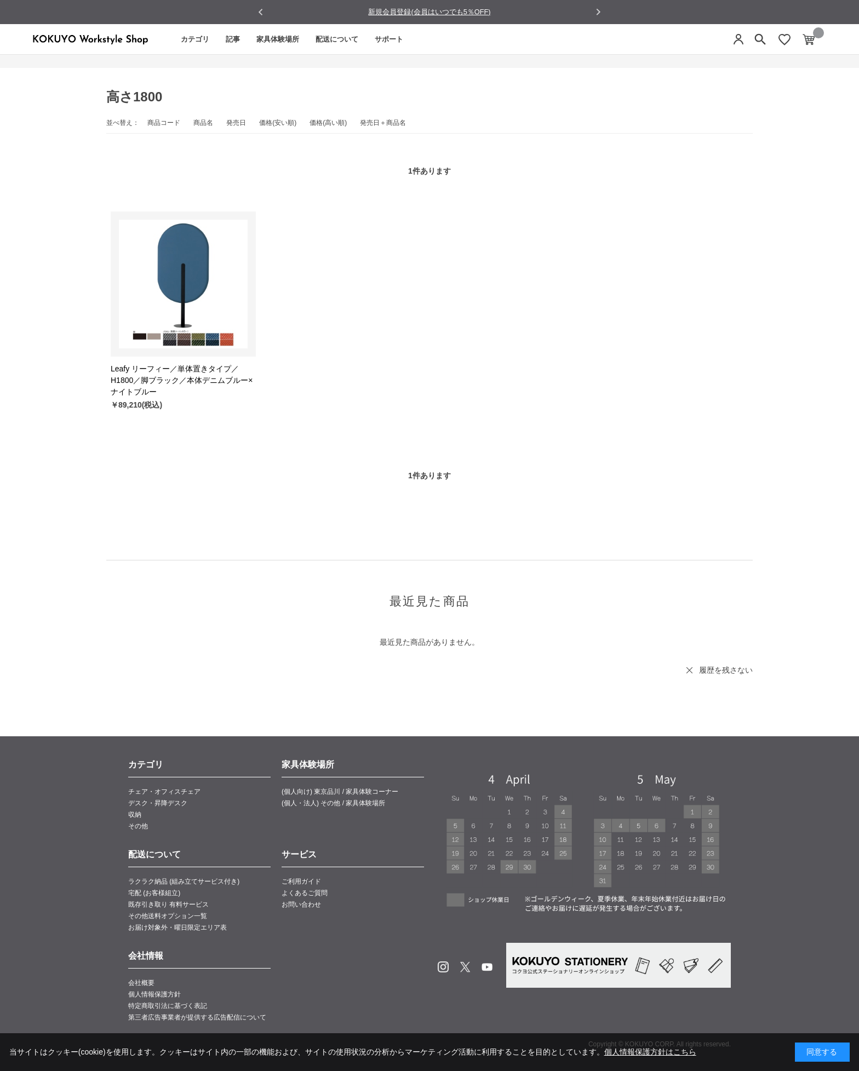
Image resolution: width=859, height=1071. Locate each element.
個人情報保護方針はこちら (650, 1051)
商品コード (163, 123)
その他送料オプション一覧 (167, 916)
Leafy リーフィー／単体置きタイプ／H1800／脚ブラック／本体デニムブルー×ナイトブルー (182, 380)
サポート (389, 39)
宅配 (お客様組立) (154, 893)
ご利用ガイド (301, 881)
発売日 (236, 123)
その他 (138, 826)
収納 (134, 814)
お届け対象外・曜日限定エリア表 (177, 927)
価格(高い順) (328, 123)
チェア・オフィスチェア (164, 791)
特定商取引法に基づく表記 (167, 1006)
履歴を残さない (726, 670)
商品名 (203, 123)
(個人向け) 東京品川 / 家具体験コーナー (340, 791)
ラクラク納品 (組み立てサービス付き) (183, 881)
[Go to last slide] (261, 12)
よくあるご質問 (305, 893)
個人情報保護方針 (154, 994)
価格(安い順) (277, 123)
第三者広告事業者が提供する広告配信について (197, 1017)
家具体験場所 (277, 39)
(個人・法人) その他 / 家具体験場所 (333, 803)
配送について (337, 39)
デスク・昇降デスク (157, 803)
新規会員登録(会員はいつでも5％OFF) (429, 12)
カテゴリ (195, 39)
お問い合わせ (301, 904)
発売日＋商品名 (383, 123)
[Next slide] (598, 11)
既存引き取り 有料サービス (168, 904)
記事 (233, 39)
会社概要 (141, 983)
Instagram (443, 967)
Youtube (487, 967)
